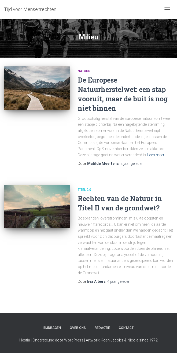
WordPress (73, 340)
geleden (131, 163)
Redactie (102, 328)
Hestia (24, 340)
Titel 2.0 (84, 190)
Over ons (78, 328)
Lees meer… (157, 155)
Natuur (84, 71)
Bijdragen (52, 328)
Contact (126, 328)
